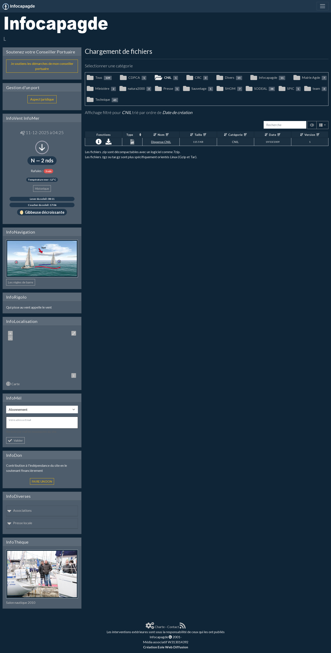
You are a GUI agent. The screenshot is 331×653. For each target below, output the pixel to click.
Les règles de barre (20, 282)
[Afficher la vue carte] (312, 125)
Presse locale (19, 523)
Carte (13, 384)
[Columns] (322, 125)
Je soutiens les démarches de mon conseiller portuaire (42, 66)
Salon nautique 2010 (20, 602)
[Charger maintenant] (108, 142)
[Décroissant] (167, 134)
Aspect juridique (42, 99)
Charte (160, 627)
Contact (173, 627)
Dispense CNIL (161, 142)
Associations (19, 510)
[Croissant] (154, 134)
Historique (42, 188)
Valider (15, 440)
